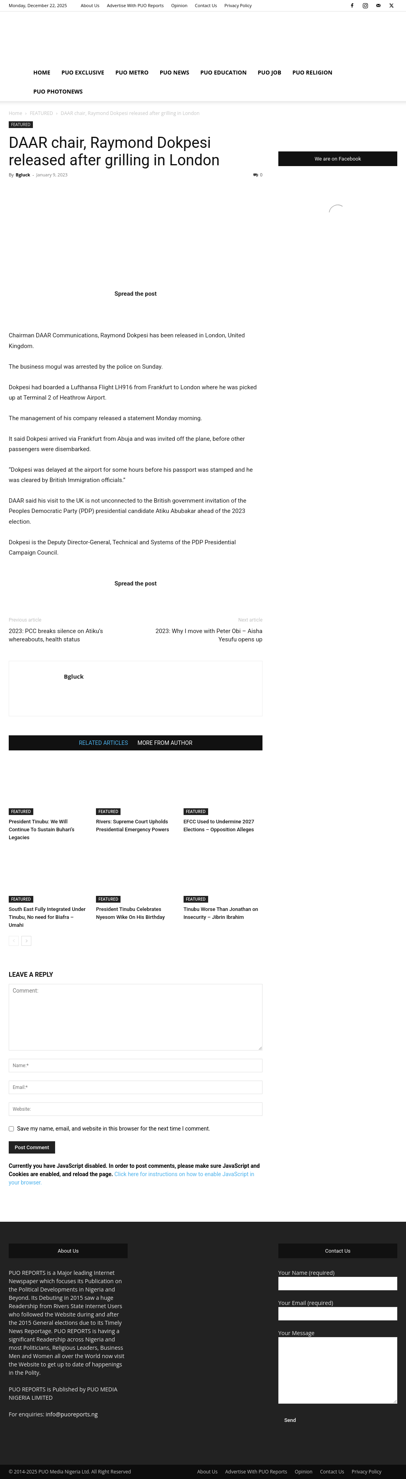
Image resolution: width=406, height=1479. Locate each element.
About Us (90, 5)
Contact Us (206, 5)
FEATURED (41, 113)
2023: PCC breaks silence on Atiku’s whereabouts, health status (56, 635)
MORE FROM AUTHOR (165, 743)
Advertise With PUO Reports (135, 5)
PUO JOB (269, 72)
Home (15, 113)
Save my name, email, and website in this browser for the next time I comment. (113, 1128)
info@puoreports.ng (72, 1414)
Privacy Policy (238, 5)
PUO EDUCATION (223, 72)
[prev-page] (14, 941)
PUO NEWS (175, 72)
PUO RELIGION (312, 72)
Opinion (179, 5)
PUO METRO (132, 72)
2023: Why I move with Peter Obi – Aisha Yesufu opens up (208, 635)
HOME (41, 72)
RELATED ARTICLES (103, 743)
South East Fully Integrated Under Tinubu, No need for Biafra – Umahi (47, 917)
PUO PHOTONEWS (58, 91)
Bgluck (22, 175)
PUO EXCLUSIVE (82, 72)
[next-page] (26, 941)
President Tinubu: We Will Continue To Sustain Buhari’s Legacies (42, 829)
